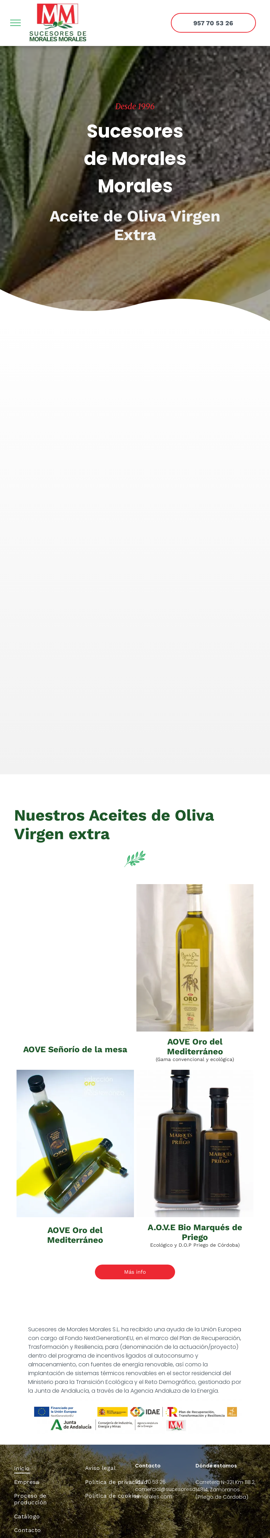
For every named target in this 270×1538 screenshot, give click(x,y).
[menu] (15, 23)
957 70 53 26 (150, 1481)
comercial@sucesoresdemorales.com (165, 1493)
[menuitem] (44, 1468)
